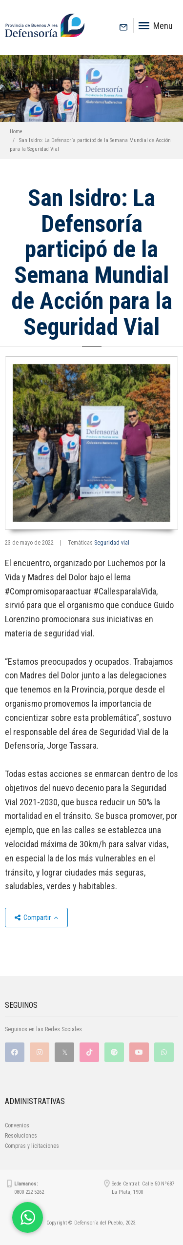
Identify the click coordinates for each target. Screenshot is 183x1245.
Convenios (17, 1125)
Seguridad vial (111, 542)
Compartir (36, 917)
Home (16, 131)
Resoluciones (21, 1135)
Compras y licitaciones (32, 1146)
